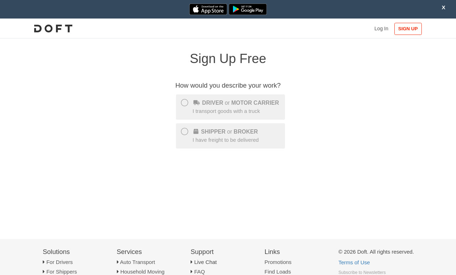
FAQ (199, 272)
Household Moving (142, 272)
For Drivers (59, 262)
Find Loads (278, 272)
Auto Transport (137, 262)
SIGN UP (408, 28)
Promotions (278, 262)
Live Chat (205, 262)
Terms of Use (354, 262)
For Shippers (61, 272)
